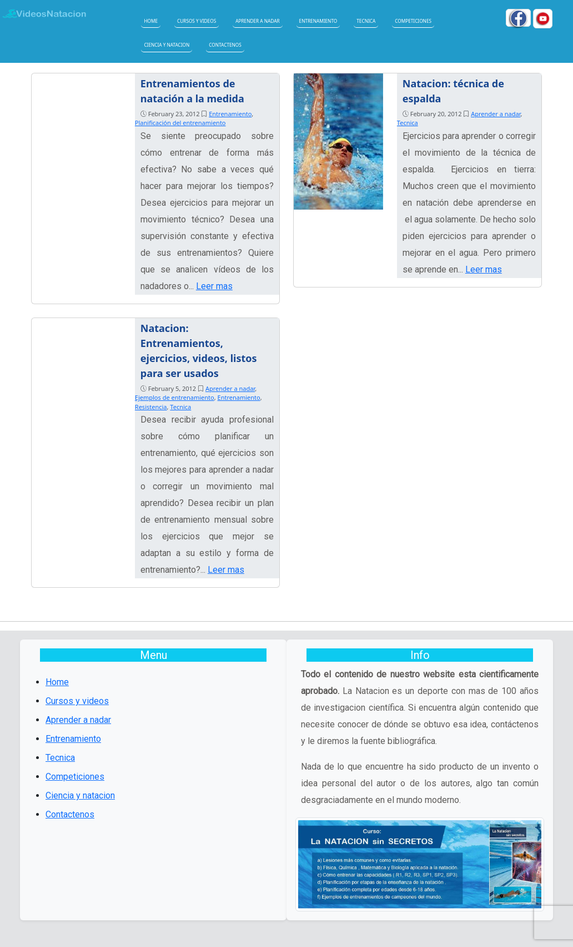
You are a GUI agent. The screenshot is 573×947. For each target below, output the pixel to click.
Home (151, 21)
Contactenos (225, 45)
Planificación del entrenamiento (180, 122)
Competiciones (413, 21)
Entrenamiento (318, 21)
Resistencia (151, 407)
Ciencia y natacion (166, 45)
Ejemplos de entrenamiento (174, 397)
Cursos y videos (196, 21)
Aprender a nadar (257, 21)
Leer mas (214, 286)
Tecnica (365, 21)
